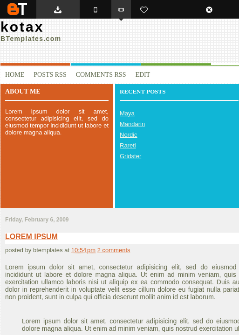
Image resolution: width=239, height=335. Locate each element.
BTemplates (17, 9)
